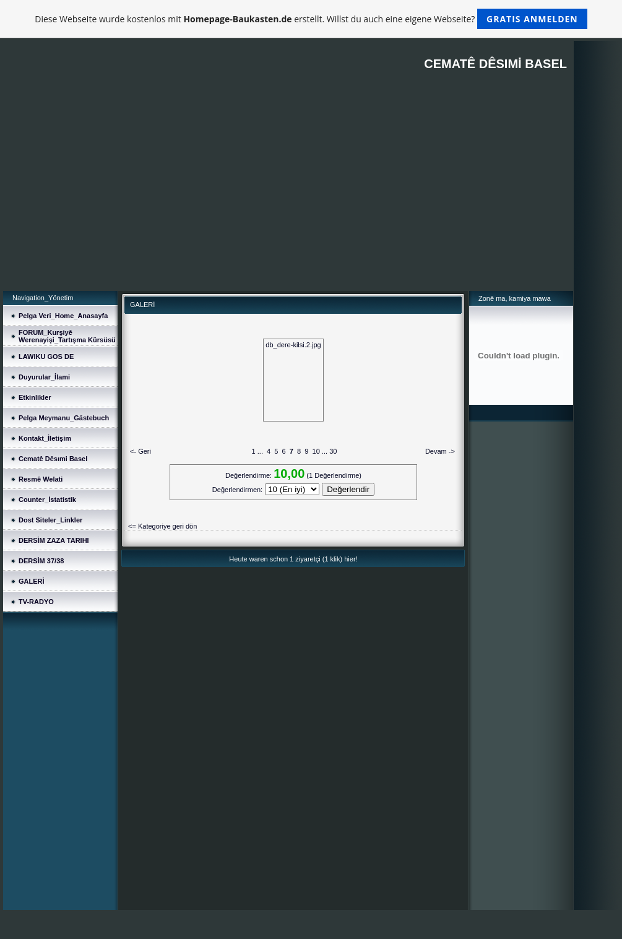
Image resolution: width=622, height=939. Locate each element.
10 (316, 451)
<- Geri (140, 451)
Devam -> (440, 451)
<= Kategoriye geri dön (162, 526)
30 (333, 451)
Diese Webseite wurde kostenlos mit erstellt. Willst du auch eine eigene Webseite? (311, 19)
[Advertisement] (288, 198)
